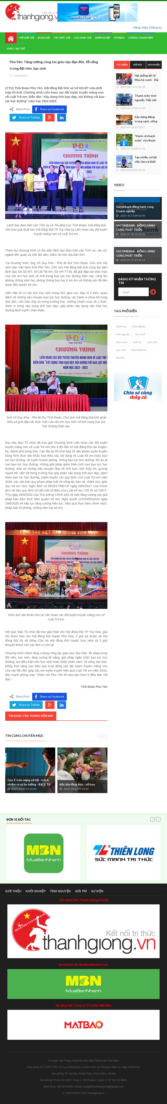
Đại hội (120, 357)
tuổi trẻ (137, 342)
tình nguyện (123, 334)
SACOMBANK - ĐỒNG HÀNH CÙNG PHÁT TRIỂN (135, 228)
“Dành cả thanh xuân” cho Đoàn (145, 138)
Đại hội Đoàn (139, 350)
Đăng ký (156, 27)
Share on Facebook (49, 109)
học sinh (121, 350)
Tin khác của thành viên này (30, 716)
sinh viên (152, 342)
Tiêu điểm (122, 64)
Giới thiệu (13, 891)
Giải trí (81, 891)
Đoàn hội (44, 37)
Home (11, 37)
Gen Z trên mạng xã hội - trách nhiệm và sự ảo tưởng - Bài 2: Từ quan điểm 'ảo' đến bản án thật (28, 784)
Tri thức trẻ (62, 37)
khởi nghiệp (138, 326)
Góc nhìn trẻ (82, 37)
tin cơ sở (140, 334)
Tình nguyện (60, 891)
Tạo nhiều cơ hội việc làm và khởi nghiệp (146, 162)
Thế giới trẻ (26, 37)
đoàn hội (121, 326)
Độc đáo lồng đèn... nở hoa (77, 784)
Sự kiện (97, 891)
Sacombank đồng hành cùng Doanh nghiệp (135, 209)
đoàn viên (121, 342)
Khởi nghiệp (102, 37)
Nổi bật (138, 64)
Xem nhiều (154, 64)
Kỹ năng (119, 37)
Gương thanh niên (140, 37)
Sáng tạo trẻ (16, 48)
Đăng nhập (140, 27)
